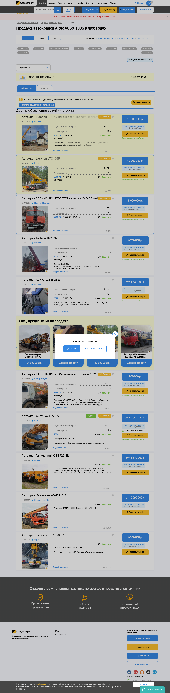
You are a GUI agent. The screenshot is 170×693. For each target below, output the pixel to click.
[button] (152, 689)
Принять (143, 684)
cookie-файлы (42, 684)
